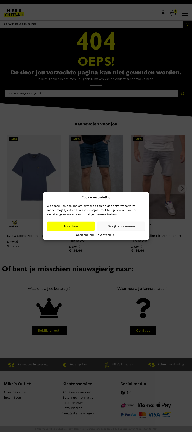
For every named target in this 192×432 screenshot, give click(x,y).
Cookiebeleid (85, 234)
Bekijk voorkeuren (121, 226)
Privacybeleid (105, 234)
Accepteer (70, 226)
